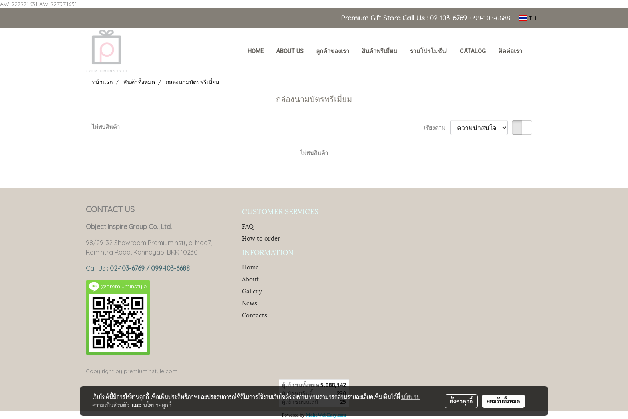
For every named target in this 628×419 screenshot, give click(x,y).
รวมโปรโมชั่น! (428, 51)
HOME (256, 51)
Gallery (252, 290)
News (249, 302)
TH (527, 18)
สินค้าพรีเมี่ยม (379, 51)
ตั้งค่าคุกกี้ (461, 401)
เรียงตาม (437, 127)
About (250, 278)
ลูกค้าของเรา (332, 51)
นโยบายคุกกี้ (157, 405)
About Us (290, 51)
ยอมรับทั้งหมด (503, 401)
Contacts (254, 314)
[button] (536, 52)
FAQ (248, 226)
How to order (261, 238)
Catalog (473, 51)
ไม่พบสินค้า (106, 126)
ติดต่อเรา (510, 51)
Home (250, 266)
